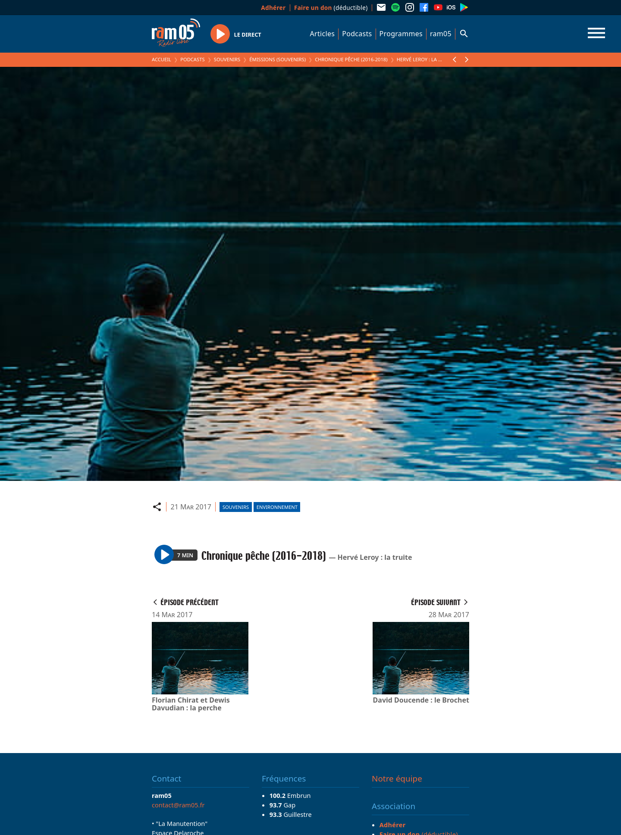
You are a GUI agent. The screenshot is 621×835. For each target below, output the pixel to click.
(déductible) (331, 7)
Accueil (161, 59)
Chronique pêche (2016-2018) (351, 59)
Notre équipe (397, 778)
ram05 (441, 33)
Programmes (401, 33)
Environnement (277, 507)
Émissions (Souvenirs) (277, 59)
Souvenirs (227, 59)
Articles (322, 33)
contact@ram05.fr (178, 804)
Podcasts (357, 33)
